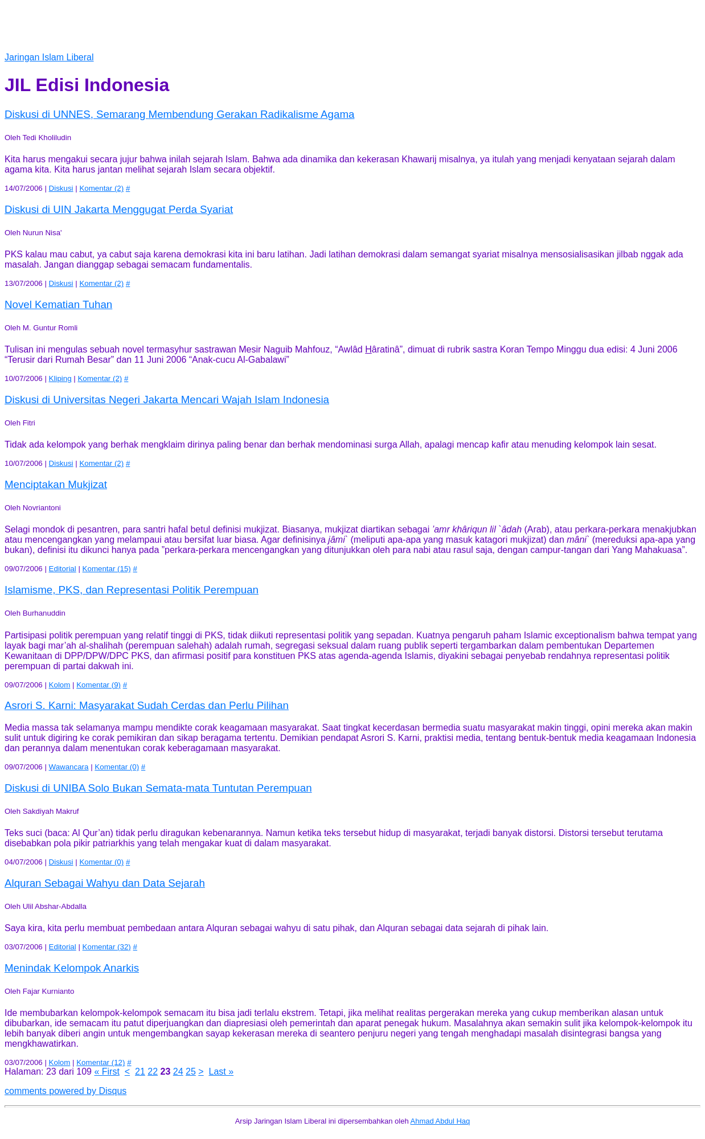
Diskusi (61, 188)
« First (106, 1071)
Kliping (60, 378)
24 (178, 1071)
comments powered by (65, 1091)
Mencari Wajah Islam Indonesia (167, 399)
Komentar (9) (98, 685)
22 (152, 1071)
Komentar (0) (117, 767)
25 (191, 1071)
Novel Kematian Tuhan (58, 304)
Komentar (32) (107, 947)
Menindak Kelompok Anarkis (72, 968)
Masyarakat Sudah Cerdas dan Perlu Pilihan (147, 705)
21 (140, 1071)
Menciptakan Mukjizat (56, 484)
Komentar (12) (100, 1062)
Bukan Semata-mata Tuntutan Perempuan (158, 788)
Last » (221, 1071)
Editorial (62, 568)
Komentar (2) (101, 188)
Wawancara (69, 767)
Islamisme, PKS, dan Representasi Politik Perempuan (132, 590)
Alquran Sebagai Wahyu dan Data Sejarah (105, 883)
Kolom (60, 685)
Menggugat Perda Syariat (119, 209)
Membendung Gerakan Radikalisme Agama (179, 114)
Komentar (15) (107, 568)
